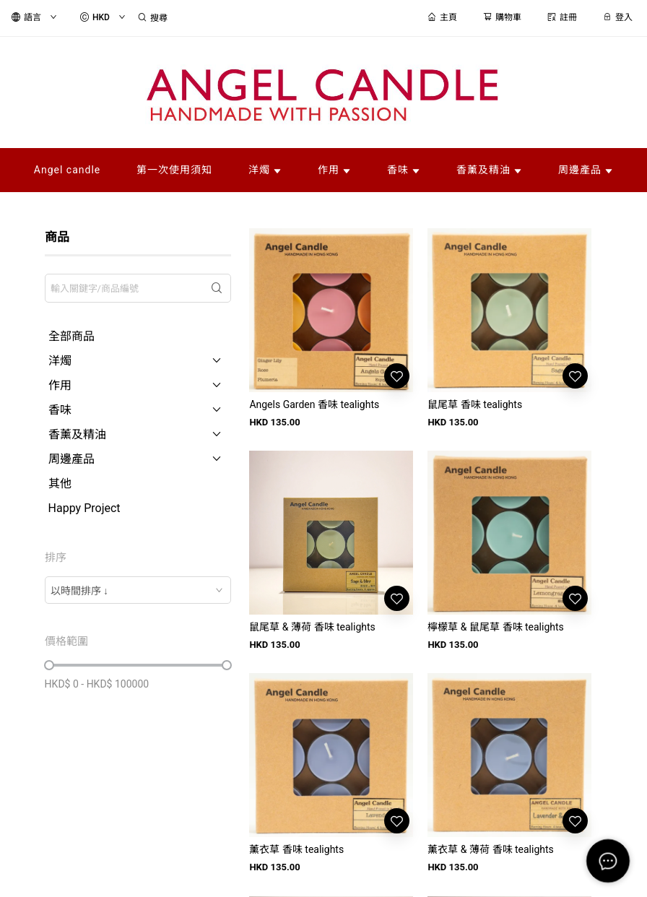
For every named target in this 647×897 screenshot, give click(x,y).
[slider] (49, 665)
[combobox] (138, 590)
